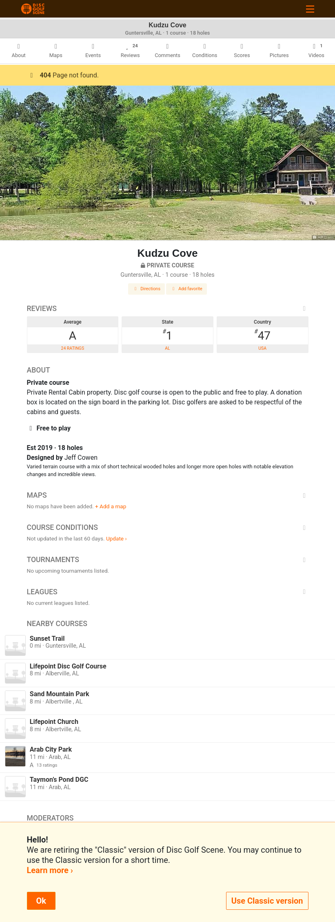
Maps (167, 495)
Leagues (167, 592)
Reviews (167, 308)
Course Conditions (167, 527)
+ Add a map (110, 506)
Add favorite (186, 288)
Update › (116, 538)
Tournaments (167, 560)
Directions (146, 288)
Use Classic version (267, 901)
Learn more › (50, 870)
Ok (41, 901)
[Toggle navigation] (310, 9)
